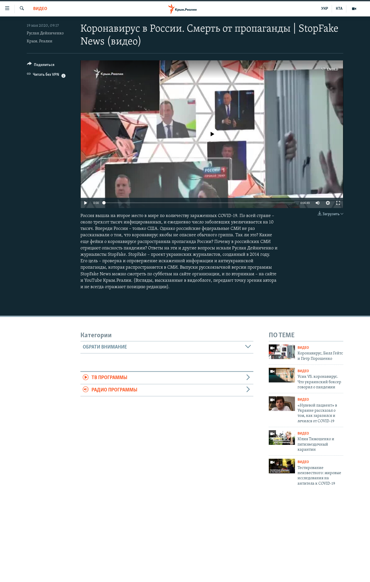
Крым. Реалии (39, 41)
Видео (40, 8)
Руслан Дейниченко (45, 33)
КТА (339, 9)
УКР (324, 9)
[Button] (40, 65)
